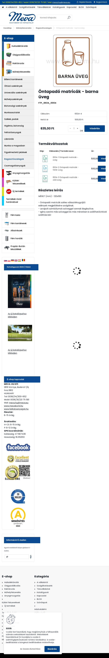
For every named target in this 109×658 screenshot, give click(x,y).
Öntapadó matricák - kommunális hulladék (87, 264)
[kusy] (73, 128)
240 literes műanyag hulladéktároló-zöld (50, 347)
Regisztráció (101, 2)
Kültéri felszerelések (15, 182)
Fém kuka (12, 215)
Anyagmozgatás (18, 173)
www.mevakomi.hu (13, 405)
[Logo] (19, 17)
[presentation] (39, 268)
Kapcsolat (72, 7)
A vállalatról (11, 7)
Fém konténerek (15, 223)
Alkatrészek (13, 230)
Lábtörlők (9, 139)
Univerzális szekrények (15, 92)
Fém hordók (13, 238)
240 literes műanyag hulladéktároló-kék (86, 347)
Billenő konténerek (13, 79)
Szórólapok (91, 7)
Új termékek (15, 191)
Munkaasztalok (12, 112)
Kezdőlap (8, 28)
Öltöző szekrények (13, 86)
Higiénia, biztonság (14, 125)
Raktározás (15, 63)
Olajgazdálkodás (18, 55)
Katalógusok (59, 7)
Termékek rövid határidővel (13, 200)
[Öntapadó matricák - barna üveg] (72, 61)
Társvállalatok (44, 7)
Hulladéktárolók (17, 46)
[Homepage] (3, 7)
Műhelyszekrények (13, 99)
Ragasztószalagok (44, 28)
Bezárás (52, 648)
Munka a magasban (14, 145)
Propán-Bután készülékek (14, 248)
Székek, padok (11, 119)
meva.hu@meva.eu (61, 2)
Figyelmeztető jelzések (15, 152)
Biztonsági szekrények (15, 106)
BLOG (81, 7)
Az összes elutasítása (30, 649)
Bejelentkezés (85, 2)
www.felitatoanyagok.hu (16, 409)
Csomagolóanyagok (14, 165)
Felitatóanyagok (12, 132)
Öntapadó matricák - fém (53, 262)
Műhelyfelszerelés (23, 28)
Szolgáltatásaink (27, 7)
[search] (68, 18)
